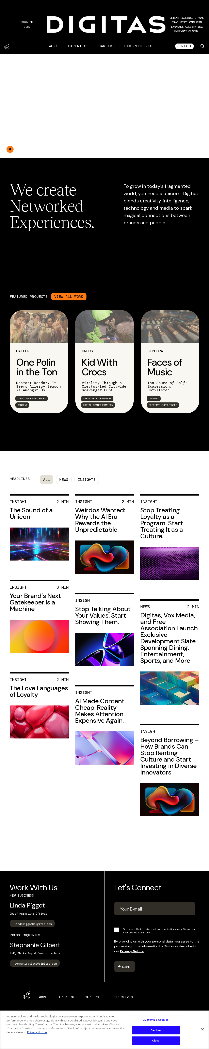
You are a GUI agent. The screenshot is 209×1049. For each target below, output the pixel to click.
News (63, 479)
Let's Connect (138, 887)
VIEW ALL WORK (68, 296)
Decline (156, 1030)
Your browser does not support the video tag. (104, 106)
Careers (106, 46)
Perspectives (138, 46)
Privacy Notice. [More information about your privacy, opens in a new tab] (37, 1032)
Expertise (78, 46)
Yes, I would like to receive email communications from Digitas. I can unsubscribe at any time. (159, 931)
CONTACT (184, 46)
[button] (187, 24)
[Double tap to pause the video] (10, 149)
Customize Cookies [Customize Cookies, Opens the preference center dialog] (155, 1019)
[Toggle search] (202, 46)
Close (156, 1040)
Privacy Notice (132, 951)
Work (53, 46)
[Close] (202, 1029)
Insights (87, 479)
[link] (39, 361)
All (46, 479)
